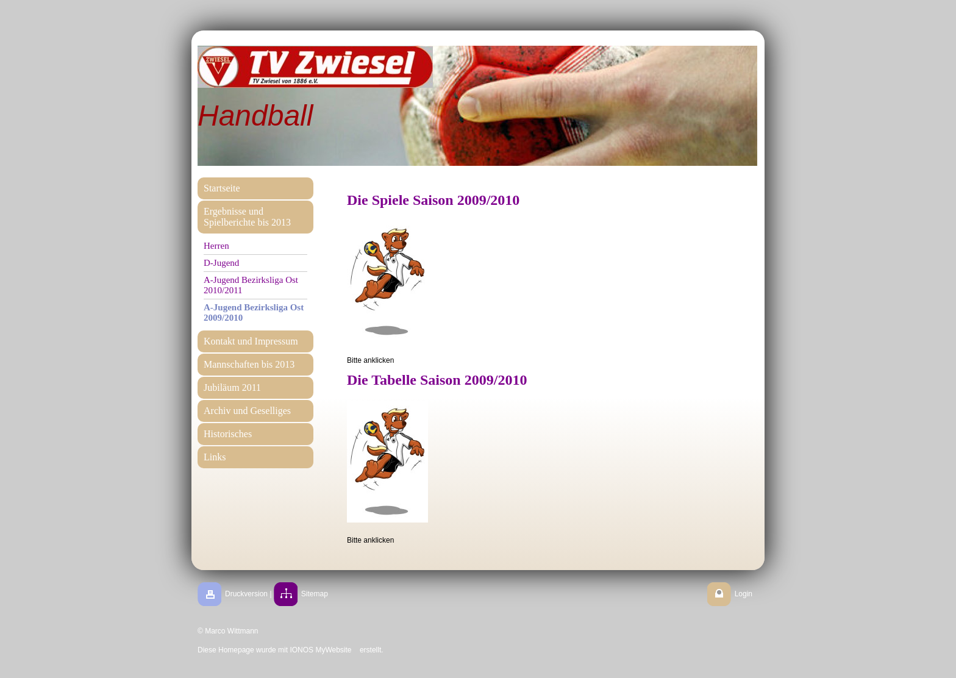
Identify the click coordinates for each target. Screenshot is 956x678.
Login (743, 594)
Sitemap (314, 594)
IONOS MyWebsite (320, 650)
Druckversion (246, 594)
